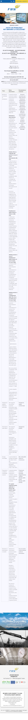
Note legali (25, 710)
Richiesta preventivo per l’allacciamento (22, 96)
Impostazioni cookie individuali (16, 710)
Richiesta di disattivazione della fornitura (22, 101)
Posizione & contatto (21, 1)
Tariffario (21, 476)
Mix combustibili (22, 456)
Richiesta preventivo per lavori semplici (22, 114)
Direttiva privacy (9, 711)
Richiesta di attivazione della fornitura (22, 105)
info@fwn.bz (16, 67)
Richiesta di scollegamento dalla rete (22, 110)
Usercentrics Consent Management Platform (12, 705)
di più (14, 625)
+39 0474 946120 (14, 675)
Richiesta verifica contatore (22, 119)
